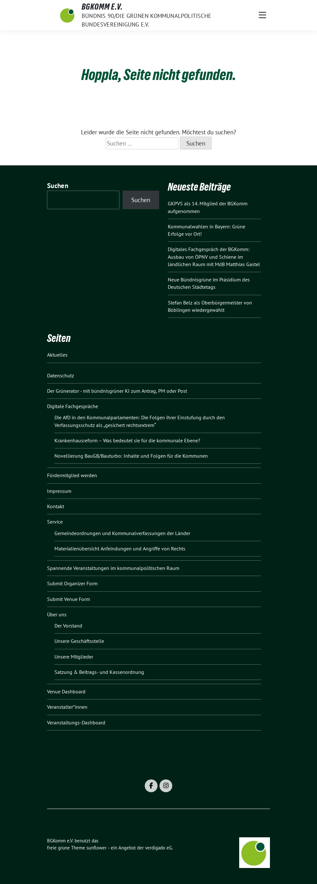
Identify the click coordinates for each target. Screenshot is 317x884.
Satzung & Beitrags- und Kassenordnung (99, 672)
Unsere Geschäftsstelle (79, 641)
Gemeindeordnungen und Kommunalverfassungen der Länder (122, 533)
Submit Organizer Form (72, 583)
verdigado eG (158, 848)
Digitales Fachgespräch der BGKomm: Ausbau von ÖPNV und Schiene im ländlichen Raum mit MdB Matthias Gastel (214, 256)
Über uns (57, 614)
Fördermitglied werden (72, 475)
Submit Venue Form (68, 599)
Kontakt (55, 506)
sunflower (96, 848)
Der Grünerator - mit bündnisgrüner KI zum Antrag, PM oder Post (117, 391)
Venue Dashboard (66, 691)
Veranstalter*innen (67, 707)
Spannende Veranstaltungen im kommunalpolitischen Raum (113, 568)
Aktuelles (57, 354)
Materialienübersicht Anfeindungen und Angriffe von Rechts (119, 548)
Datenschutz (60, 375)
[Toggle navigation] (262, 15)
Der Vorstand (68, 625)
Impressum (59, 491)
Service (55, 521)
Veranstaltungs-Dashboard (76, 722)
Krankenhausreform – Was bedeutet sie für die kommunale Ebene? (127, 440)
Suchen (57, 185)
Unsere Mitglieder (73, 656)
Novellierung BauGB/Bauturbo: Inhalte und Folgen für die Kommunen (131, 456)
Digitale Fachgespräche (72, 406)
